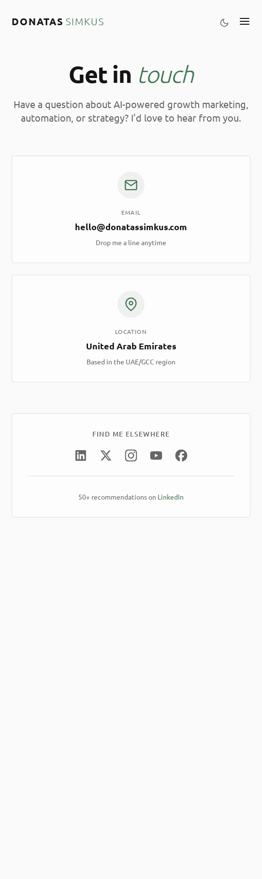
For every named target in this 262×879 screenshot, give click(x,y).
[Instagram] (131, 456)
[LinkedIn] (81, 456)
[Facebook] (181, 456)
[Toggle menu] (244, 21)
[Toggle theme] (224, 21)
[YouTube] (156, 456)
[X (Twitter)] (106, 456)
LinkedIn (171, 496)
